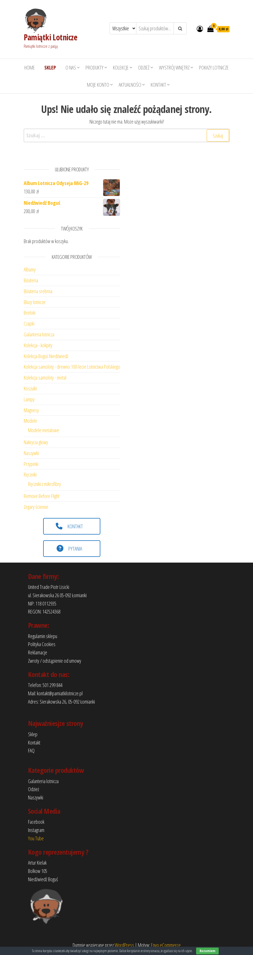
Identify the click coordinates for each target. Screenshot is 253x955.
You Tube (36, 838)
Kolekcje (121, 67)
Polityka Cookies (41, 644)
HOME (29, 67)
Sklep (32, 734)
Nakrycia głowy (36, 442)
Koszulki (30, 388)
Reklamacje (37, 652)
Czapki (29, 323)
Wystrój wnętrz (174, 67)
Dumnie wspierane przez (94, 945)
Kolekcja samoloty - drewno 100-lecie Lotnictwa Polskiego (72, 366)
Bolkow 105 (37, 870)
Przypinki (31, 463)
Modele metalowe (43, 430)
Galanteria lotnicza (39, 334)
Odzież (144, 67)
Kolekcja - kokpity (38, 345)
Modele (30, 420)
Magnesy (31, 410)
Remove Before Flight (41, 496)
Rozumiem (207, 950)
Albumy (30, 269)
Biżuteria (31, 280)
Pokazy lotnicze (214, 67)
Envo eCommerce (166, 945)
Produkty (94, 67)
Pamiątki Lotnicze (50, 37)
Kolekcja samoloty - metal (45, 377)
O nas (70, 67)
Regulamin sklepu (42, 636)
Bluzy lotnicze (34, 302)
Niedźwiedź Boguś (43, 879)
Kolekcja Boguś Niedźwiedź (46, 356)
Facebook (36, 821)
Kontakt (158, 84)
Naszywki (31, 453)
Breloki (29, 312)
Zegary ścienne (36, 506)
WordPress (124, 945)
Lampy (29, 399)
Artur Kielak (37, 862)
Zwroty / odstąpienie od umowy (54, 660)
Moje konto (98, 84)
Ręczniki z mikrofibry (44, 484)
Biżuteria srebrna (38, 291)
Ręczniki (30, 474)
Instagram (36, 830)
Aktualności (130, 84)
